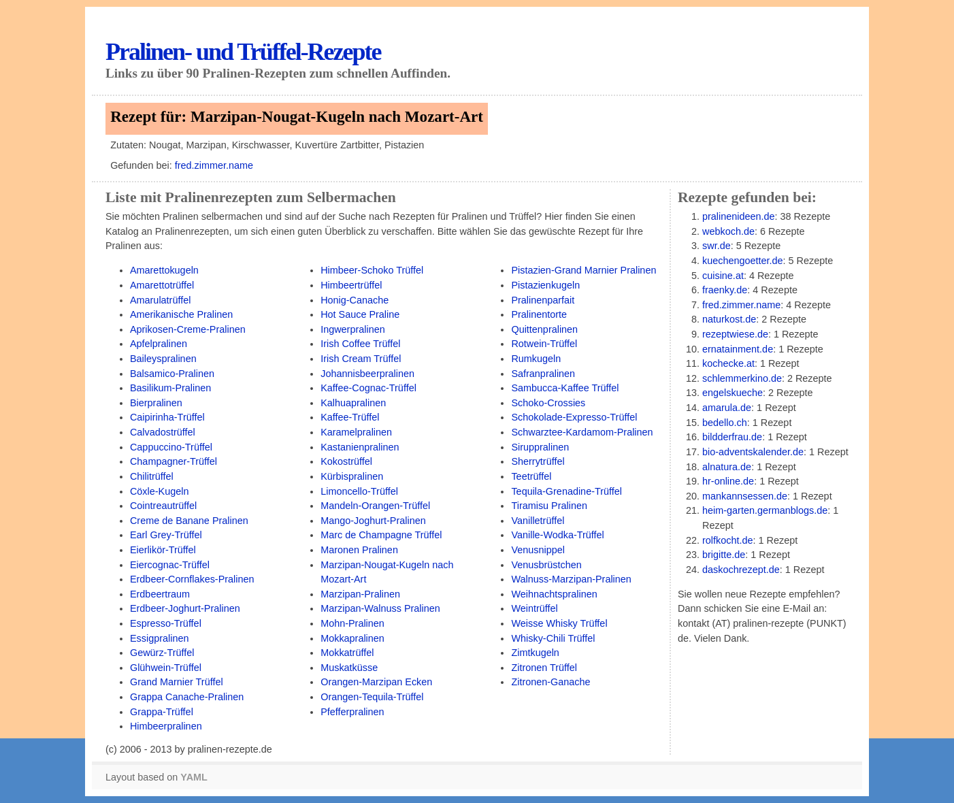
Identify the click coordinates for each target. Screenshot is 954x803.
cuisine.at (723, 275)
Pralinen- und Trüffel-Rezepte (243, 51)
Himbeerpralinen (166, 726)
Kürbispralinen (351, 476)
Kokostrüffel (346, 461)
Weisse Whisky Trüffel (559, 623)
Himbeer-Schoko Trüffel (371, 270)
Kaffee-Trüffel (349, 417)
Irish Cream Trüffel (360, 358)
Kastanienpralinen (359, 447)
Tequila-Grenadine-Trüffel (566, 491)
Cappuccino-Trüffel (171, 447)
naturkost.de (729, 319)
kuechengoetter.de (742, 260)
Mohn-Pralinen (352, 623)
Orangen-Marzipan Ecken (376, 681)
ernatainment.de (737, 349)
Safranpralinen (543, 373)
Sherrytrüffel (537, 461)
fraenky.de (724, 289)
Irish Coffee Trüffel (360, 343)
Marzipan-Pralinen (360, 594)
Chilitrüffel (152, 476)
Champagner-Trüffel (173, 461)
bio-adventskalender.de (753, 451)
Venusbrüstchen (546, 564)
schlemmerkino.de (742, 378)
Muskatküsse (349, 667)
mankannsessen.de (744, 496)
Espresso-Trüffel (165, 623)
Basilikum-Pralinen (170, 387)
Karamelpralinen (356, 432)
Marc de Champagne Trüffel (381, 534)
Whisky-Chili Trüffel (553, 638)
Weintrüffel (534, 608)
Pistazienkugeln (545, 285)
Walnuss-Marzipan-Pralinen (571, 579)
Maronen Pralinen (359, 549)
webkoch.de (728, 231)
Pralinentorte (539, 314)
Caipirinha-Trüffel (167, 417)
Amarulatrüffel (160, 300)
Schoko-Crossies (548, 402)
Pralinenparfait (542, 300)
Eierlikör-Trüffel (163, 549)
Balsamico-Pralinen (172, 373)
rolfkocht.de (727, 540)
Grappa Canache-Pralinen (187, 696)
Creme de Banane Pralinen (189, 520)
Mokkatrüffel (347, 652)
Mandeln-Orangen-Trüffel (375, 505)
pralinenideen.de (738, 216)
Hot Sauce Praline (359, 314)
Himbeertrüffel (351, 285)
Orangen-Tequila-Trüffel (371, 696)
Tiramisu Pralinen (549, 505)
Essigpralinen (159, 638)
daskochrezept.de (741, 569)
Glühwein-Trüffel (165, 667)
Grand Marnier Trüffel (176, 681)
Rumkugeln (536, 358)
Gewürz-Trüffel (162, 652)
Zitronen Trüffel (544, 667)
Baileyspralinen (163, 358)
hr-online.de (728, 481)
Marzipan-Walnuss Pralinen (380, 608)
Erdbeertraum (160, 594)
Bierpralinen (156, 402)
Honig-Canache (354, 300)
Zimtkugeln (535, 652)
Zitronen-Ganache (550, 681)
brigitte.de (723, 554)
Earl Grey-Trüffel (166, 534)
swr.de (716, 245)
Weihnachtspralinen (554, 594)
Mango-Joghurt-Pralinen (373, 520)
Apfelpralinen (158, 343)
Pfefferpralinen (352, 711)
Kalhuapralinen (353, 402)
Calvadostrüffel (162, 432)
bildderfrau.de (732, 436)
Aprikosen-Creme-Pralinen (188, 329)
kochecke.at (728, 363)
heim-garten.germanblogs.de (764, 510)
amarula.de (726, 407)
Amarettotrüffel (162, 285)
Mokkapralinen (352, 638)
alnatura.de (726, 466)
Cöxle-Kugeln (159, 491)
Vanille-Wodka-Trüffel (557, 534)
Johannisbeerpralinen (367, 373)
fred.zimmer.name (214, 165)
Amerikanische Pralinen (181, 314)
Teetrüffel (531, 476)
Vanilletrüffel (537, 520)
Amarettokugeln (164, 270)
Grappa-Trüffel (161, 711)
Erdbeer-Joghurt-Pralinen (185, 608)
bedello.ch (724, 422)
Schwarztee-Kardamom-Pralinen (582, 432)
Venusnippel (538, 549)
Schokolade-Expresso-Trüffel (574, 417)
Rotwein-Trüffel (544, 343)
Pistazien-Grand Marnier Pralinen (583, 270)
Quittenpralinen (544, 329)
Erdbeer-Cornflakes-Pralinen (192, 579)
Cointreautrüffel (163, 505)
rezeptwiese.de (735, 334)
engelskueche (732, 392)
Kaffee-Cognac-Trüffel (368, 387)
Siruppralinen (540, 447)
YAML (193, 777)
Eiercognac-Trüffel (170, 564)
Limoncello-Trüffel (359, 491)
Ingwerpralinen (352, 329)
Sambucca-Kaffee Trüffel (565, 387)
